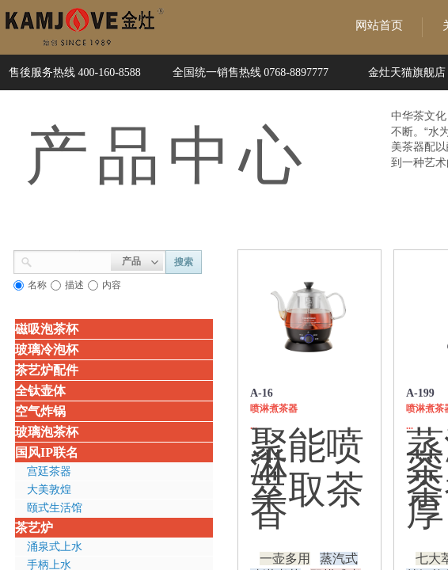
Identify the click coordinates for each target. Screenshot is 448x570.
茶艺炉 (34, 527)
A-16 (261, 393)
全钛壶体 (40, 390)
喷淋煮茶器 (274, 408)
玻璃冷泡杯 (46, 349)
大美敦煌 (49, 490)
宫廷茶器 (49, 471)
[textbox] (71, 260)
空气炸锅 (40, 411)
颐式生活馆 (54, 508)
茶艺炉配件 (46, 370)
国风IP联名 (46, 452)
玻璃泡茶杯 (46, 432)
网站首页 (379, 25)
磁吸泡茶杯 (46, 329)
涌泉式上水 (54, 547)
